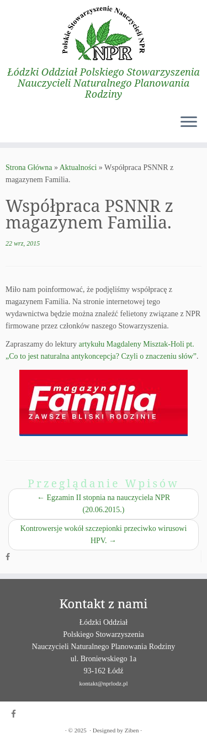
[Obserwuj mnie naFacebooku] (10, 557)
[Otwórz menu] (189, 122)
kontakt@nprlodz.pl (103, 683)
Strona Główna (29, 167)
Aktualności (78, 167)
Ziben (132, 730)
